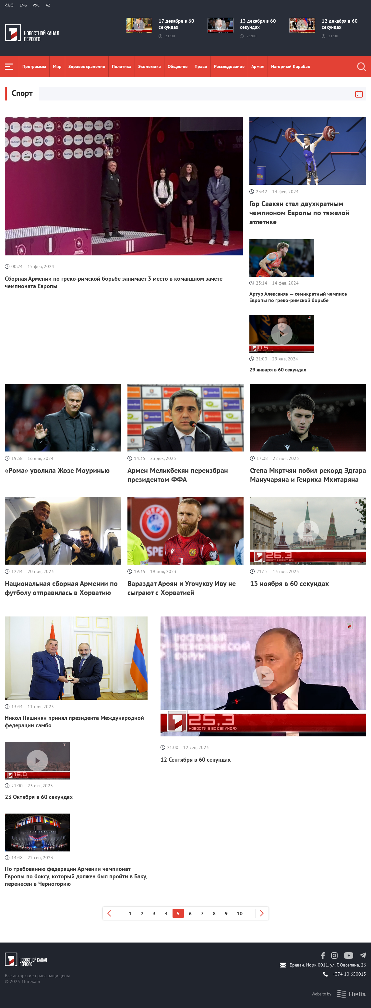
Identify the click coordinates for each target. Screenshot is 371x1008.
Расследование (229, 66)
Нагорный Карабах (290, 66)
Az (48, 5)
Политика (121, 66)
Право (201, 66)
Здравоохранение (86, 66)
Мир (57, 66)
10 (240, 913)
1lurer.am (30, 981)
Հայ (9, 5)
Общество (178, 66)
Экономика (149, 66)
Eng (23, 5)
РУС (36, 5)
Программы (34, 66)
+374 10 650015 (349, 974)
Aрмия (257, 66)
